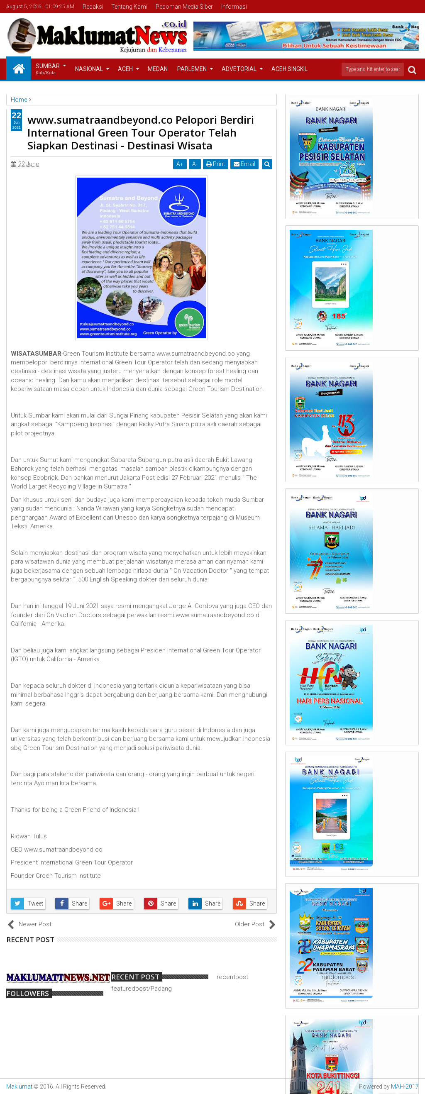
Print (216, 164)
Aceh (125, 69)
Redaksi (93, 6)
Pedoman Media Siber (184, 6)
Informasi (234, 6)
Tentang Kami (129, 6)
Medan (158, 69)
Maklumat (19, 1086)
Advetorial (239, 69)
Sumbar (48, 69)
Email (245, 164)
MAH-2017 (405, 1086)
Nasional (89, 69)
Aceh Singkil (289, 69)
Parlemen (192, 69)
